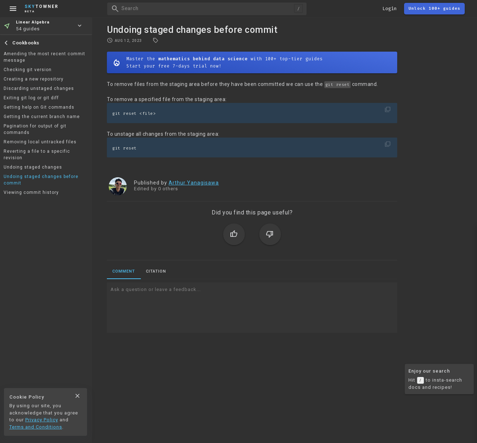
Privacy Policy (41, 419)
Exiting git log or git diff (31, 97)
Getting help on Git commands (39, 107)
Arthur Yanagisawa (194, 183)
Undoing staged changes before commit (41, 180)
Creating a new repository (34, 79)
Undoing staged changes (33, 167)
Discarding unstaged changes (39, 88)
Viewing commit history (31, 192)
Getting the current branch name (42, 116)
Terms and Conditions (35, 427)
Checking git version (28, 69)
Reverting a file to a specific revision (37, 154)
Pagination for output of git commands (35, 129)
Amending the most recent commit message (44, 57)
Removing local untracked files (40, 141)
